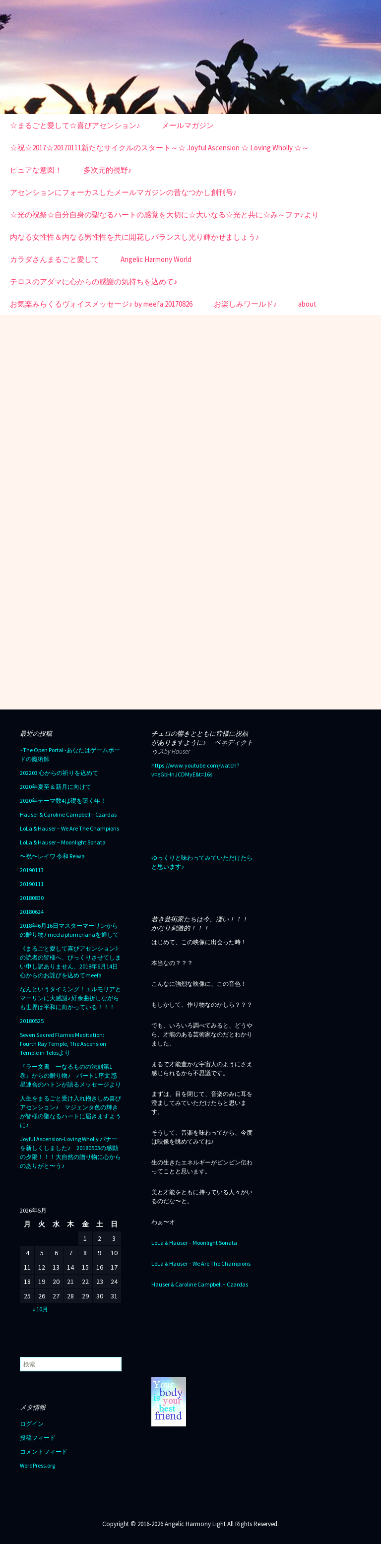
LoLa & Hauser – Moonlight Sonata (63, 842)
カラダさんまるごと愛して (54, 259)
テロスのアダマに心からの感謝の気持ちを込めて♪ (94, 281)
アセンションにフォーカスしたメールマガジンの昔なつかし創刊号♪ (123, 192)
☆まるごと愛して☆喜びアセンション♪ (75, 125)
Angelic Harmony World (156, 259)
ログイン (32, 1423)
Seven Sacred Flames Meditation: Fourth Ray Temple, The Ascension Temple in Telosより (63, 1043)
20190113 (32, 870)
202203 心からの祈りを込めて (59, 772)
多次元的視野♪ (107, 170)
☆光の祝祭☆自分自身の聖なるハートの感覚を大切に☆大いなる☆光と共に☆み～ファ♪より (164, 214)
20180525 (32, 1021)
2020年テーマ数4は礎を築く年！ (63, 800)
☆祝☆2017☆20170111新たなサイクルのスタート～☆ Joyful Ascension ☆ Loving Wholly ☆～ (159, 147)
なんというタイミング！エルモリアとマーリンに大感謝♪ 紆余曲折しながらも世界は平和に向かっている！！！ (70, 998)
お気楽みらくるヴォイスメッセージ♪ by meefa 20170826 (101, 304)
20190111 (32, 884)
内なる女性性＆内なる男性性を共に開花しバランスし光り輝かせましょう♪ (134, 237)
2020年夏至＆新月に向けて (55, 786)
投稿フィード (38, 1437)
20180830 (32, 897)
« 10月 (40, 1309)
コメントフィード (43, 1451)
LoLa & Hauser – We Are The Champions (69, 828)
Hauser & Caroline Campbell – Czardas (68, 814)
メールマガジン (188, 125)
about (307, 304)
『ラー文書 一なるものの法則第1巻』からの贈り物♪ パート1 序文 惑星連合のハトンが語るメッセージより (70, 1075)
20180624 (32, 911)
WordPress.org (37, 1465)
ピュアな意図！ (36, 170)
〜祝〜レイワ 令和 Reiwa (52, 856)
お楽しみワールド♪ (245, 304)
